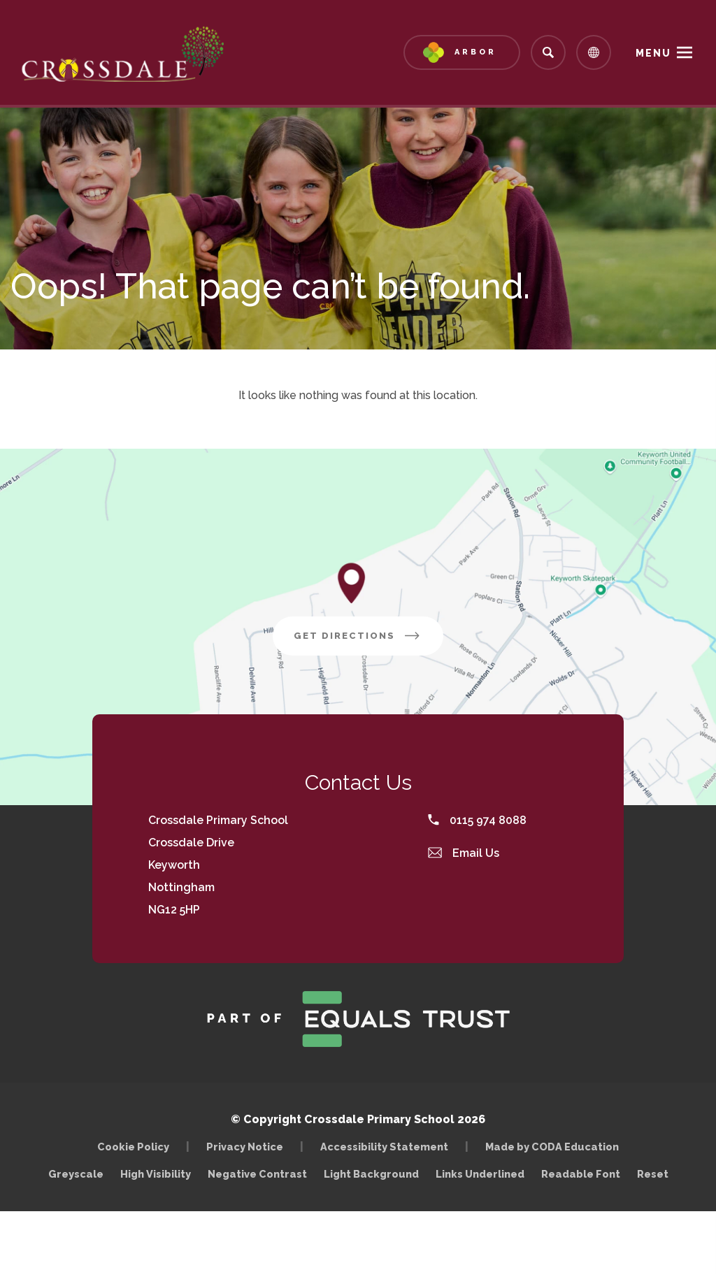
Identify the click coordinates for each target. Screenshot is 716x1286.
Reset (652, 1174)
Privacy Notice (244, 1147)
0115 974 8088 (477, 820)
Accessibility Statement (384, 1147)
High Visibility (155, 1174)
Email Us (463, 853)
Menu (653, 53)
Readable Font (580, 1174)
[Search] (548, 52)
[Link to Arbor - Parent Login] (461, 52)
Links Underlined (480, 1174)
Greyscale (75, 1174)
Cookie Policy (133, 1147)
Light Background (371, 1174)
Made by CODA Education (555, 1147)
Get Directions (368, 641)
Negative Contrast (257, 1174)
